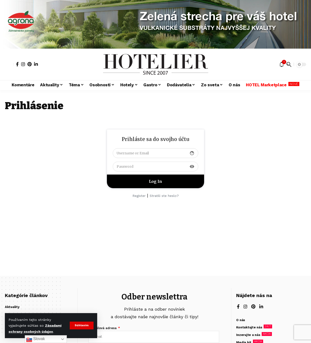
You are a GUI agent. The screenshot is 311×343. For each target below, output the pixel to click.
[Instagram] (23, 64)
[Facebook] (17, 64)
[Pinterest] (29, 64)
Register (139, 196)
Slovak (35, 339)
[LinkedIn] (36, 64)
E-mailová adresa (103, 328)
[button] (81, 325)
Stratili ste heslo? (164, 196)
